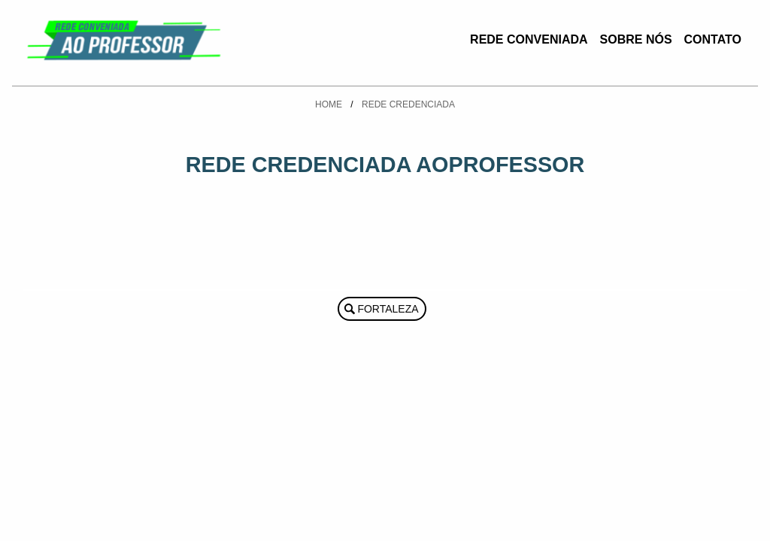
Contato (712, 39)
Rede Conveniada (528, 39)
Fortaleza (387, 309)
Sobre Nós (636, 39)
